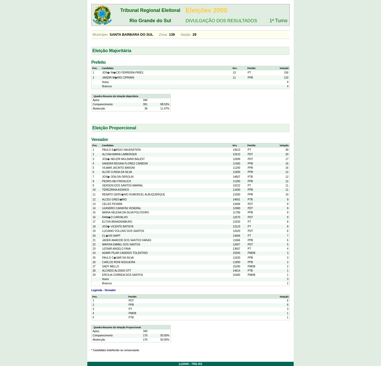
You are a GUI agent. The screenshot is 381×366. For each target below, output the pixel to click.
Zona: (163, 34)
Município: (100, 34)
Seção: (185, 34)
